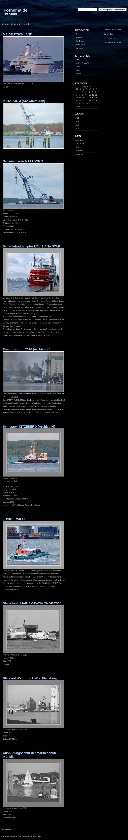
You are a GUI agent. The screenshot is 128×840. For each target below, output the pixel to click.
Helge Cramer (80, 44)
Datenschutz (80, 37)
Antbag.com (80, 154)
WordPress (79, 150)
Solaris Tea (108, 34)
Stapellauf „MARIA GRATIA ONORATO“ (32, 603)
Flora (77, 70)
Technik (78, 73)
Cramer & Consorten (112, 30)
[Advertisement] (52, 21)
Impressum (79, 48)
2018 (77, 121)
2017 (77, 125)
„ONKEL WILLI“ (14, 519)
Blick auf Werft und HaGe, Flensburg (30, 678)
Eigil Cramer (80, 41)
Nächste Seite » (7, 830)
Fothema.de (15, 10)
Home (78, 34)
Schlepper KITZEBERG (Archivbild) (29, 426)
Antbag (38, 836)
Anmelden (79, 140)
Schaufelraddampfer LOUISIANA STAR (31, 246)
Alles (77, 59)
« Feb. (79, 106)
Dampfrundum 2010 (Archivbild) (26, 349)
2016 (77, 128)
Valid (80, 143)
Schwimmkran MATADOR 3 (23, 161)
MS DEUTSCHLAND (17, 34)
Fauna (78, 66)
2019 (77, 118)
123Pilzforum (109, 38)
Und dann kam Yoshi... (113, 42)
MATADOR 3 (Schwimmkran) (24, 101)
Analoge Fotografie (82, 63)
